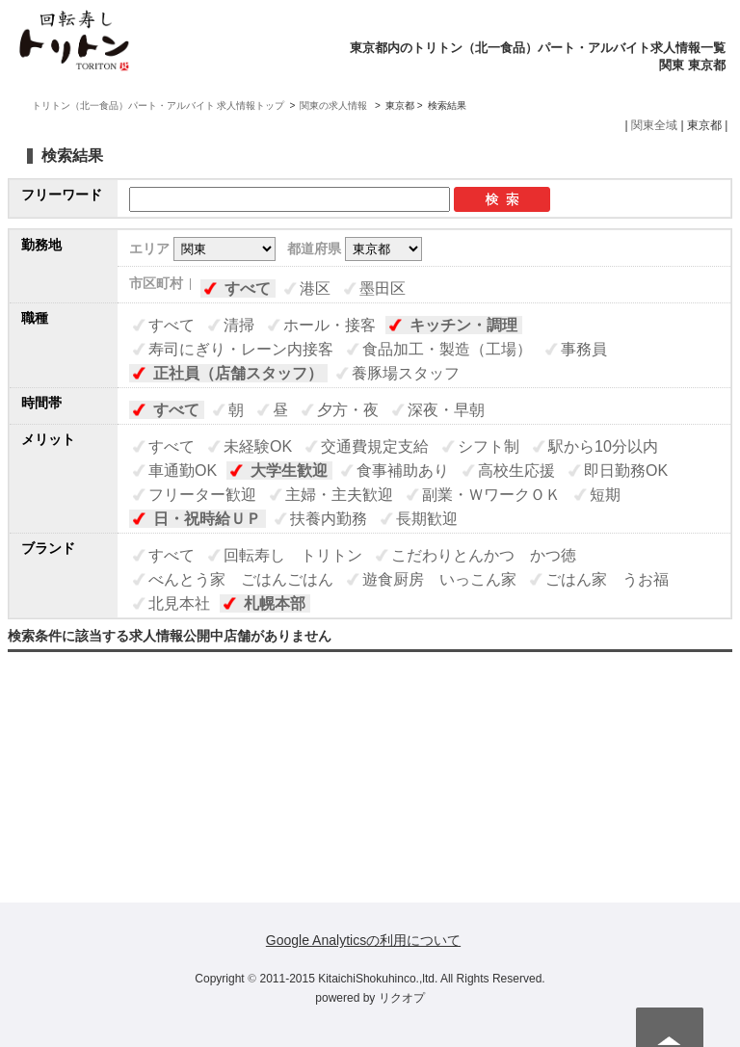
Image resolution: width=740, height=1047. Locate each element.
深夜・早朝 (446, 410)
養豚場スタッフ (406, 373)
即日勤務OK (626, 470)
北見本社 (179, 603)
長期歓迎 (427, 518)
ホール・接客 (329, 325)
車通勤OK (182, 470)
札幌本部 (274, 603)
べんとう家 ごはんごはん (240, 579)
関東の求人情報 (335, 105)
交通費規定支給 (375, 446)
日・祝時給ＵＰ (207, 518)
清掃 (239, 325)
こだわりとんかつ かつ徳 (483, 555)
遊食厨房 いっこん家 (439, 579)
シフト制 (488, 446)
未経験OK (258, 446)
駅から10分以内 (603, 446)
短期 (605, 494)
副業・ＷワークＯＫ (491, 494)
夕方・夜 (348, 410)
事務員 (584, 349)
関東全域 (654, 125)
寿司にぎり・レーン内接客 (240, 349)
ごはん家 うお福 (607, 579)
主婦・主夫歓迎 (339, 494)
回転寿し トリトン (293, 555)
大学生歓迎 (289, 470)
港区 (315, 288)
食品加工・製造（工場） (447, 349)
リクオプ (402, 998)
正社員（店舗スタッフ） (238, 373)
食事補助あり (403, 470)
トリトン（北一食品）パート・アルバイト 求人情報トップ (158, 105)
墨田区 (382, 288)
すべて (248, 288)
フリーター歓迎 (202, 494)
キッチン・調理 (463, 325)
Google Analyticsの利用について (363, 940)
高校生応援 (516, 470)
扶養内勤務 (328, 518)
